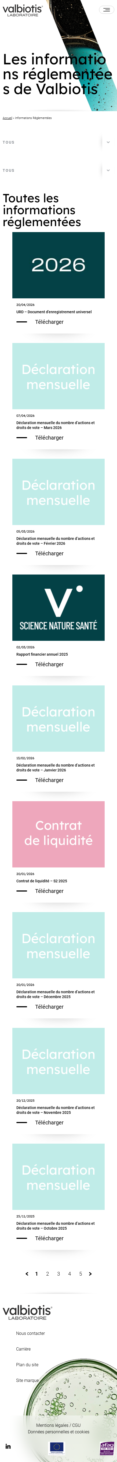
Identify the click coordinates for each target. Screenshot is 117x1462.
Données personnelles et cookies (58, 1431)
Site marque (27, 1380)
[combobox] (58, 142)
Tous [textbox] (8, 142)
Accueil (7, 118)
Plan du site (27, 1364)
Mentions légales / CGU (58, 1425)
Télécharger (40, 322)
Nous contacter (30, 1333)
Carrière (23, 1349)
